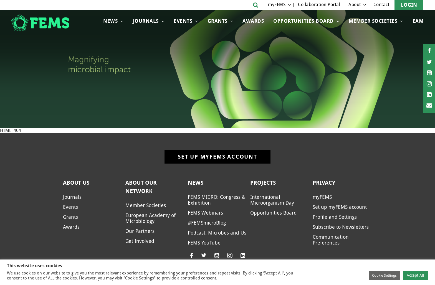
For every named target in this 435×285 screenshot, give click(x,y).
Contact (381, 4)
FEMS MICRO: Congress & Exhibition (217, 200)
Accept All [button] (415, 275)
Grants (217, 21)
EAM (418, 21)
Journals (146, 21)
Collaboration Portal (319, 4)
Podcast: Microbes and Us (217, 233)
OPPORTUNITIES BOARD (303, 21)
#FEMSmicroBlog (207, 223)
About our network (141, 186)
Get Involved (139, 241)
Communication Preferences (331, 240)
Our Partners (140, 231)
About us (76, 182)
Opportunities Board (273, 213)
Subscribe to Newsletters (341, 227)
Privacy (324, 182)
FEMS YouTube (204, 243)
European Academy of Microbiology (150, 218)
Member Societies (373, 21)
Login (409, 5)
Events (183, 21)
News (110, 21)
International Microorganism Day (272, 200)
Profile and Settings (335, 217)
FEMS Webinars (205, 213)
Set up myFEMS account (217, 156)
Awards (253, 21)
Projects (263, 182)
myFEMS (276, 4)
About (354, 4)
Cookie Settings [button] (384, 275)
